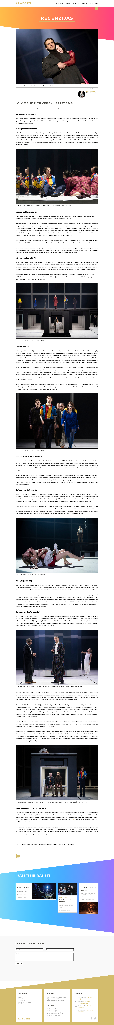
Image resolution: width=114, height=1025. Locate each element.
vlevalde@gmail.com (83, 1003)
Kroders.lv (20, 997)
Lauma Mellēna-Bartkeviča (24, 1002)
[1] (19, 135)
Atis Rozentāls (21, 1000)
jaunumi (84, 3)
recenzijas (59, 3)
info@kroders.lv (81, 1007)
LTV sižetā (73, 819)
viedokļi (67, 3)
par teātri (76, 3)
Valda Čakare (21, 1003)
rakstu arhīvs (93, 3)
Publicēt (19, 964)
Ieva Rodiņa (21, 999)
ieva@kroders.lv (81, 999)
